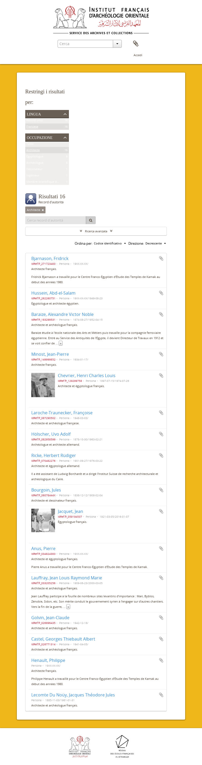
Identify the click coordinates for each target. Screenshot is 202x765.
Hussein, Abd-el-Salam (53, 293)
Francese (32, 127)
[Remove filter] (43, 210)
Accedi (138, 55)
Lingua (34, 114)
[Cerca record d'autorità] (55, 220)
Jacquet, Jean (70, 511)
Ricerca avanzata (96, 231)
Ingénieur (32, 176)
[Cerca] (91, 220)
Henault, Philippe (48, 660)
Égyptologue (34, 157)
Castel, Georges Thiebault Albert (63, 639)
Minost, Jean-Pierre (50, 354)
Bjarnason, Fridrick (49, 258)
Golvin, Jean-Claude (50, 617)
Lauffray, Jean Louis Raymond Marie (66, 578)
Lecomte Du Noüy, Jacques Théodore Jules (73, 695)
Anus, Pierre (43, 548)
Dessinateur (34, 170)
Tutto (30, 145)
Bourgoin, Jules (46, 490)
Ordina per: (83, 243)
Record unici (34, 121)
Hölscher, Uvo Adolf (50, 434)
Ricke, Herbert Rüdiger (53, 455)
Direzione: (136, 243)
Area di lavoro (135, 43)
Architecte (33, 151)
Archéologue (34, 164)
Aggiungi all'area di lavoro (161, 258)
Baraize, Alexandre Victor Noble (62, 314)
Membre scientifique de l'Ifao (46, 183)
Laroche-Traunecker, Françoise (62, 413)
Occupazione (40, 137)
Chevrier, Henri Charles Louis (86, 375)
